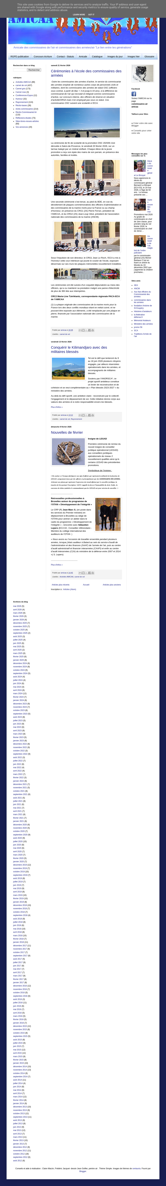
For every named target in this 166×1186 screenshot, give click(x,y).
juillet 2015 (18, 1043)
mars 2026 (18, 613)
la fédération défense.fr (139, 316)
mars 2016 (18, 1016)
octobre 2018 (19, 912)
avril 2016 (17, 1013)
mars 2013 (18, 1137)
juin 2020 (17, 845)
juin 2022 (17, 764)
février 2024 (18, 697)
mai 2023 (17, 727)
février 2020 (18, 858)
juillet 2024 (18, 680)
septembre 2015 (20, 1036)
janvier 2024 (18, 700)
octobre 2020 (19, 831)
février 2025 (18, 656)
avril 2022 (17, 771)
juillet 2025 (18, 640)
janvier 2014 (18, 1103)
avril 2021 (17, 811)
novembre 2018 (20, 908)
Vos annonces (22, 127)
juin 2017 (17, 966)
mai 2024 (17, 687)
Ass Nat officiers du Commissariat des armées (142, 294)
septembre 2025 (20, 633)
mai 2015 (17, 1050)
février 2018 (18, 939)
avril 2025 (17, 650)
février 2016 (18, 1019)
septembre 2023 (20, 714)
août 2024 (17, 677)
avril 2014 (17, 1093)
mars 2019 (18, 895)
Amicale (83, 56)
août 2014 (17, 1080)
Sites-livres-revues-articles (27, 121)
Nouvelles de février (67, 432)
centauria (136, 1168)
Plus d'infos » (57, 407)
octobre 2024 (19, 670)
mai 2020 (17, 848)
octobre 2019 (19, 871)
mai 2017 (17, 969)
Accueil (86, 585)
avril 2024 (17, 690)
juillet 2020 (18, 841)
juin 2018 (17, 925)
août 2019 (17, 878)
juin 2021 (17, 804)
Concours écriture (43, 56)
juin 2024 (17, 683)
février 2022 (18, 777)
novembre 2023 (20, 707)
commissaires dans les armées (142, 301)
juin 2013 (17, 1127)
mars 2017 (18, 976)
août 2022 (17, 757)
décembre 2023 (20, 704)
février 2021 (18, 818)
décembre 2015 (20, 1026)
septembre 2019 (20, 875)
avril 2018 (17, 932)
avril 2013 (17, 1134)
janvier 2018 (18, 942)
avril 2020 (17, 851)
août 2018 (17, 919)
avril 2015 (17, 1053)
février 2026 (18, 616)
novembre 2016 (20, 989)
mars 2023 (18, 734)
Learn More (79, 15)
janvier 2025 (18, 660)
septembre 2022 (20, 754)
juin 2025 (17, 643)
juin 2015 (17, 1046)
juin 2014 (17, 1086)
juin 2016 (17, 1006)
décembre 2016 (20, 986)
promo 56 (138, 327)
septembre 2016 (20, 996)
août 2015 (17, 1040)
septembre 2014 (20, 1076)
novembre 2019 (20, 868)
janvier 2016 (18, 1023)
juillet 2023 (18, 720)
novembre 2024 (20, 666)
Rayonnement (76, 419)
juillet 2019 (18, 882)
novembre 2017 (20, 949)
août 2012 (17, 1160)
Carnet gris (20, 88)
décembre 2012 (20, 1147)
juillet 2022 (18, 761)
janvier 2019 (18, 902)
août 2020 (17, 838)
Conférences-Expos (24, 95)
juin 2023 (17, 724)
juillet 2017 (18, 962)
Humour (19, 99)
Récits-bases (21, 105)
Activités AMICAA (66, 577)
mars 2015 (18, 1056)
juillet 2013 (18, 1123)
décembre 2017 (20, 945)
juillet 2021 (18, 801)
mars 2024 (18, 693)
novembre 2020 (20, 828)
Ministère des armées (143, 324)
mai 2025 (17, 646)
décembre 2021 (20, 784)
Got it (91, 15)
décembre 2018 (20, 905)
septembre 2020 (20, 835)
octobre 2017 (19, 952)
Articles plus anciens (112, 585)
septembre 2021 (20, 794)
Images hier (134, 56)
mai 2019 (17, 888)
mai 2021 (17, 808)
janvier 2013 (18, 1144)
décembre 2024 (20, 663)
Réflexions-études (23, 118)
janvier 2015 (18, 1063)
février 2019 (18, 898)
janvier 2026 (18, 620)
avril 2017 (17, 972)
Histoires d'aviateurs (143, 311)
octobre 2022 (19, 751)
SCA (136, 330)
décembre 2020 (20, 825)
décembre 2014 (20, 1066)
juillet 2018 (18, 922)
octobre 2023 (19, 710)
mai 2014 (17, 1090)
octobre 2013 (19, 1113)
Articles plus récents (60, 585)
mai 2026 (17, 606)
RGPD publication (20, 56)
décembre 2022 (20, 744)
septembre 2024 (20, 673)
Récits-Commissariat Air (26, 112)
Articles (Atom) (69, 589)
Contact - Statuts (65, 56)
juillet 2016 (18, 1002)
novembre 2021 (20, 787)
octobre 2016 (19, 992)
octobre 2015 (19, 1033)
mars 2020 (18, 855)
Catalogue (97, 56)
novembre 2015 (20, 1029)
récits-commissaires (24, 109)
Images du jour (115, 56)
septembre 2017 (20, 956)
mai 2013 (17, 1130)
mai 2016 (17, 1009)
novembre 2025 (20, 626)
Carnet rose (21, 92)
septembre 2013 (20, 1117)
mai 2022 (17, 767)
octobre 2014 (19, 1073)
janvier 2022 (18, 781)
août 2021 (17, 798)
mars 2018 (18, 935)
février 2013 (18, 1140)
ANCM (137, 288)
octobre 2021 (19, 791)
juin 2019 (17, 885)
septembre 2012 (20, 1157)
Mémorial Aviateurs (142, 320)
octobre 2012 (19, 1154)
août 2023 (17, 717)
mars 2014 (18, 1097)
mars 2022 (18, 774)
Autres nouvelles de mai (150, 206)
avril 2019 (17, 892)
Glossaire (149, 56)
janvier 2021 (18, 821)
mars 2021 (18, 814)
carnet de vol (65, 334)
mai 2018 (17, 929)
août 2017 (17, 959)
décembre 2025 (20, 623)
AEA (136, 285)
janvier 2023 (18, 740)
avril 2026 (17, 609)
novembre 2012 (20, 1150)
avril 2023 (17, 730)
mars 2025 (18, 653)
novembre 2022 (20, 747)
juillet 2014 (18, 1083)
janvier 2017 (18, 982)
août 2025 (17, 636)
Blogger (82, 1171)
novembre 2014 (20, 1070)
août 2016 (17, 999)
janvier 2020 (18, 861)
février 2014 (18, 1100)
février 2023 (18, 737)
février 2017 (18, 979)
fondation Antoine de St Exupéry (143, 306)
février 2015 (18, 1060)
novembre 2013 (20, 1110)
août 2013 (17, 1120)
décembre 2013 (20, 1107)
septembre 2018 (20, 915)
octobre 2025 (19, 630)
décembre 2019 (20, 865)
